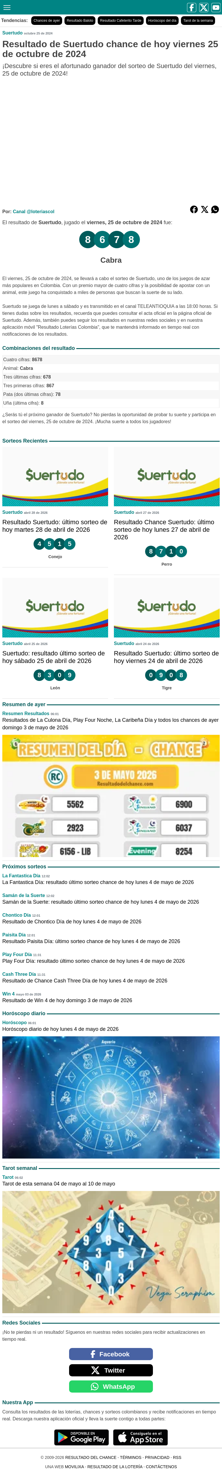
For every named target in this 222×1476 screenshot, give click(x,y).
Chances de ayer (47, 21)
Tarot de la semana (198, 21)
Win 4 (8, 993)
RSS (177, 1457)
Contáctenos (161, 1466)
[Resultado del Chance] (58, 7)
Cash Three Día (19, 974)
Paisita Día (14, 934)
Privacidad (157, 1457)
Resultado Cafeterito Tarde (120, 21)
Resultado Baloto (80, 21)
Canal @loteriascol (33, 211)
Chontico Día (16, 915)
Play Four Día (17, 954)
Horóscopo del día (162, 21)
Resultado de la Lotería (114, 1466)
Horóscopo (14, 1022)
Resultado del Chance (90, 1457)
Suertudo (12, 32)
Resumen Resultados (25, 713)
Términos (130, 1457)
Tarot (8, 1177)
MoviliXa (74, 1466)
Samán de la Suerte (23, 895)
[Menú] (6, 6)
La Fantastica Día (21, 875)
